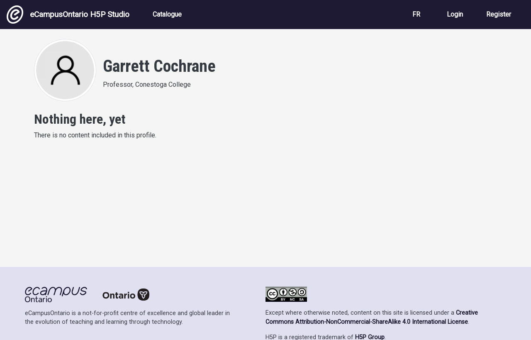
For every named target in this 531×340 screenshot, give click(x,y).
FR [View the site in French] (416, 14)
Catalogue (167, 14)
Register (498, 14)
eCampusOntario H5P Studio (68, 14)
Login (455, 14)
